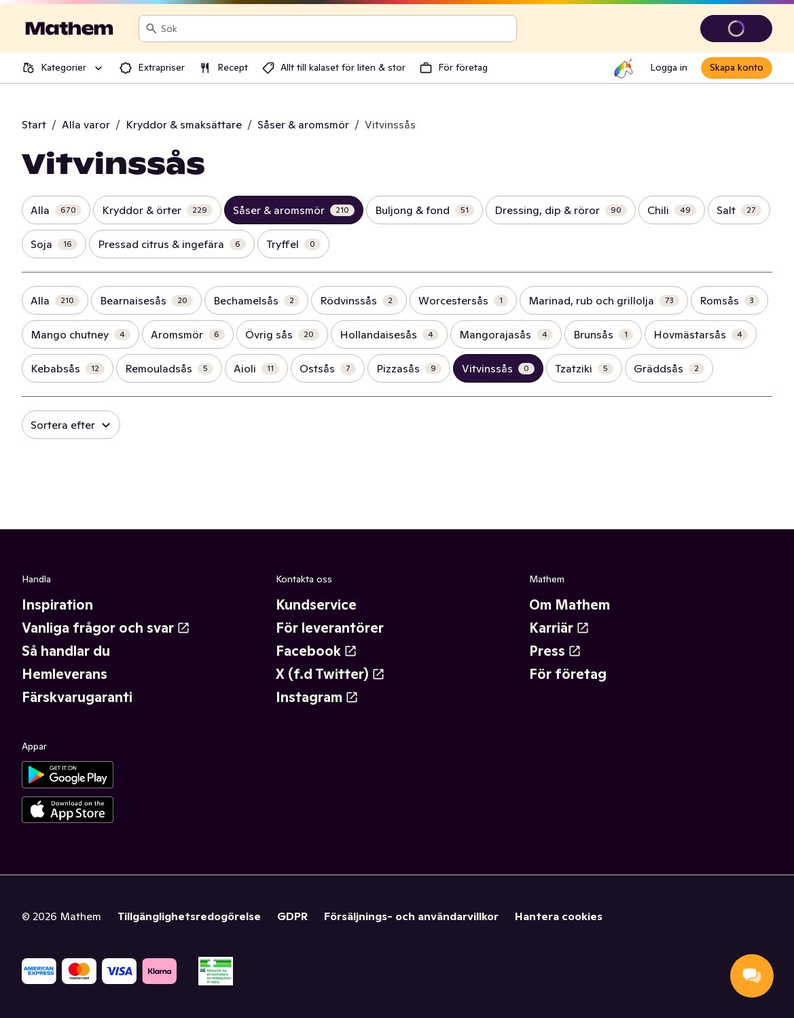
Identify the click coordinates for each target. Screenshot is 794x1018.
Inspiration (57, 605)
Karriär (559, 628)
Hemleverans (64, 674)
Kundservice (316, 605)
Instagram (317, 697)
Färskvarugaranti (77, 697)
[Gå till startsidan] (69, 28)
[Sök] (151, 28)
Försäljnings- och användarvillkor (411, 916)
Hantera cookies (558, 916)
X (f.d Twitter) (330, 674)
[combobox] (336, 28)
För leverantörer (330, 628)
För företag (568, 674)
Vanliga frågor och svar (106, 628)
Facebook (316, 651)
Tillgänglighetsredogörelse (189, 916)
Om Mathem (569, 605)
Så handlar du (66, 651)
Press (555, 651)
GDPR (292, 916)
